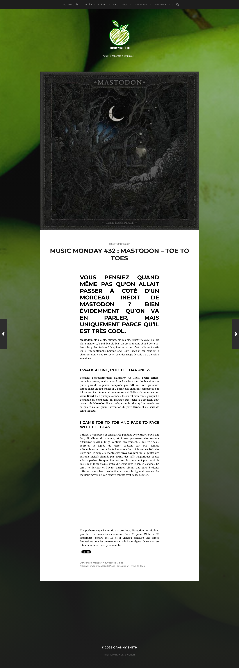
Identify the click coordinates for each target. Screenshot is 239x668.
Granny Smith (125, 647)
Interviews (141, 4)
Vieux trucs (120, 4)
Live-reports (162, 4)
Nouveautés (70, 4)
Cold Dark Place (106, 566)
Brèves (102, 4)
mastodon (123, 566)
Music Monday (94, 562)
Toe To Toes (138, 566)
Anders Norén (126, 655)
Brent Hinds (88, 566)
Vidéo (88, 4)
